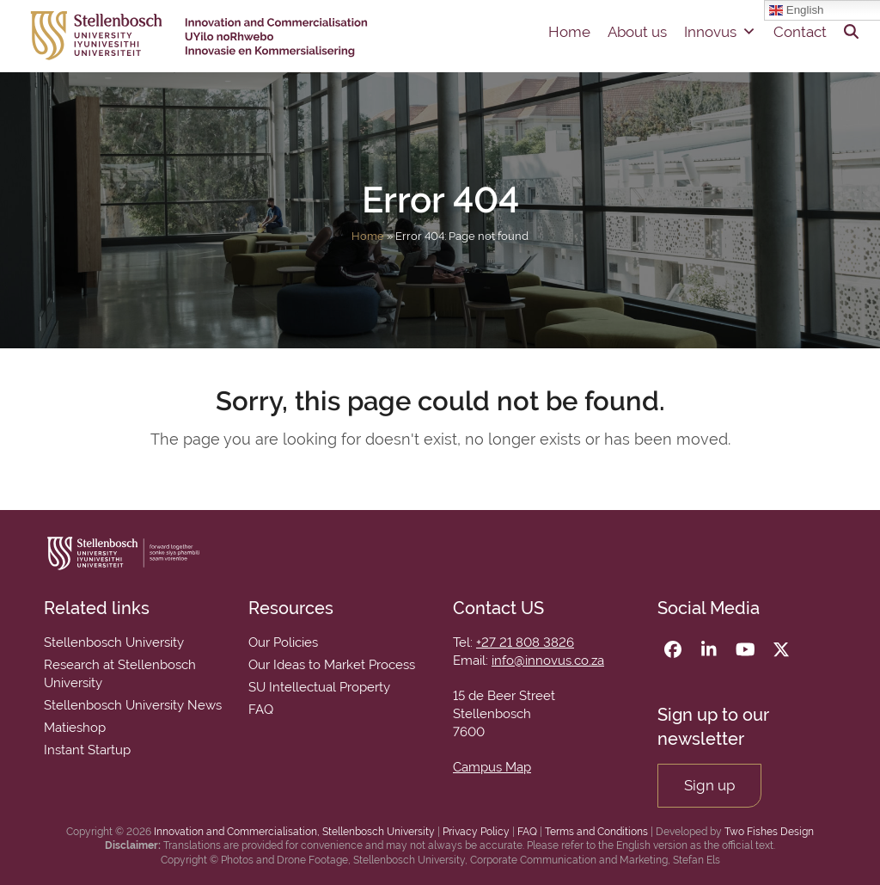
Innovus (720, 32)
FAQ (527, 832)
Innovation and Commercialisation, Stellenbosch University (294, 832)
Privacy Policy (476, 832)
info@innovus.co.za (548, 660)
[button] (851, 32)
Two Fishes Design (769, 832)
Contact (800, 31)
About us (637, 31)
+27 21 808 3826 (525, 642)
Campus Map (492, 767)
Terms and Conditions (596, 832)
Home (569, 31)
